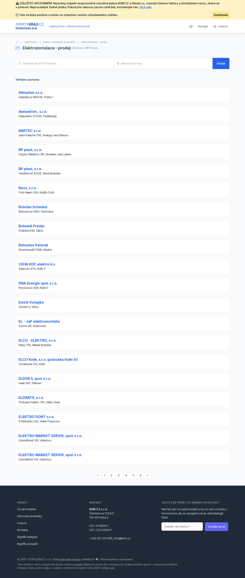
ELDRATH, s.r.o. (31, 398)
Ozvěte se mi (216, 526)
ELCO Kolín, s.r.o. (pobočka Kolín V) (48, 359)
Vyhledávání (30, 42)
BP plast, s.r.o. (30, 150)
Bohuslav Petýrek (33, 245)
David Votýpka (31, 302)
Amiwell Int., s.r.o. (33, 112)
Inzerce (220, 26)
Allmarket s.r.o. (31, 92)
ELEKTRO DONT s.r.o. (37, 417)
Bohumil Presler (32, 226)
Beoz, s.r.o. (28, 188)
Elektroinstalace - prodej (94, 42)
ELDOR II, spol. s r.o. (35, 379)
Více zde (145, 7)
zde (112, 567)
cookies (78, 564)
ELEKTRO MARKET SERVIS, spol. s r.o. (50, 436)
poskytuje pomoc (70, 559)
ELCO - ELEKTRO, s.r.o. (38, 340)
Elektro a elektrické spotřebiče (59, 42)
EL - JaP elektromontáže (39, 321)
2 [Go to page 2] (111, 475)
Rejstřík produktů (27, 544)
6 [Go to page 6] (140, 475)
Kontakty (22, 530)
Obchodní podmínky (29, 516)
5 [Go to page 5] (133, 475)
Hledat (221, 63)
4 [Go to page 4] (126, 475)
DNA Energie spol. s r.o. (38, 283)
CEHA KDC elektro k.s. (37, 264)
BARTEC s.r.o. (30, 131)
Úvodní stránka (26, 509)
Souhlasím (221, 15)
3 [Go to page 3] (118, 475)
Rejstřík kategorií (27, 537)
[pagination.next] (147, 475)
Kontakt (203, 26)
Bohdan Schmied (33, 207)
